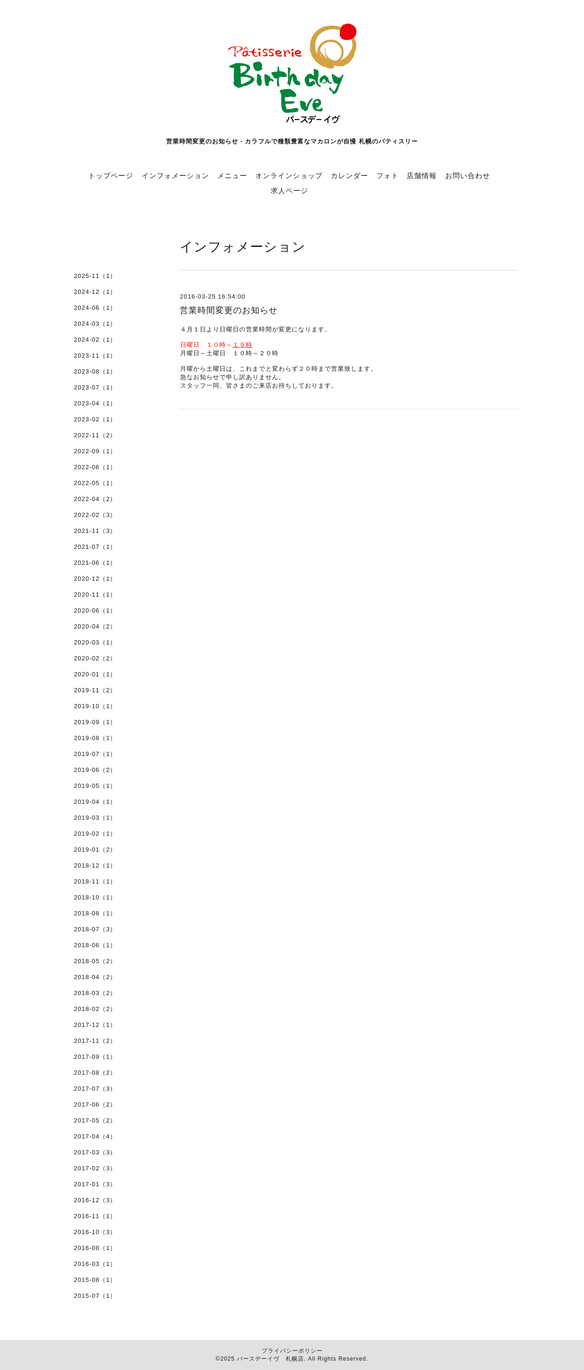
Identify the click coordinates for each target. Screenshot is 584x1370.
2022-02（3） (95, 514)
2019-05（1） (95, 785)
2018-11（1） (95, 881)
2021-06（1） (95, 562)
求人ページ (289, 191)
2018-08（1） (95, 913)
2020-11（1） (95, 594)
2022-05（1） (95, 483)
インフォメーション (175, 176)
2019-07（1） (95, 753)
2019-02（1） (95, 833)
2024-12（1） (95, 291)
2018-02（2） (95, 1008)
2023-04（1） (95, 403)
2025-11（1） (95, 275)
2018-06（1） (95, 945)
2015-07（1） (95, 1295)
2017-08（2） (95, 1072)
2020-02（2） (95, 658)
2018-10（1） (95, 897)
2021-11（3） (95, 530)
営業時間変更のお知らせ (229, 310)
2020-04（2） (95, 626)
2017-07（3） (95, 1088)
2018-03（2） (95, 992)
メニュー (232, 176)
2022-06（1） (95, 467)
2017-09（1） (95, 1056)
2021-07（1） (95, 546)
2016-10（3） (95, 1231)
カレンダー (349, 176)
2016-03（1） (95, 1263)
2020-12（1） (95, 578)
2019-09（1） (95, 722)
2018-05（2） (95, 961)
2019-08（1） (95, 737)
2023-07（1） (95, 387)
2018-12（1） (95, 865)
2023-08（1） (95, 371)
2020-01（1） (95, 674)
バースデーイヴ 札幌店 (270, 1358)
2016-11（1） (95, 1216)
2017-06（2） (95, 1104)
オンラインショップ (289, 176)
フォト (387, 176)
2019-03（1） (95, 817)
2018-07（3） (95, 929)
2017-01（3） (95, 1184)
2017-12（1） (95, 1024)
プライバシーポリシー (292, 1351)
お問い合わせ (467, 176)
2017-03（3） (95, 1152)
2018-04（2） (95, 977)
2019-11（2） (95, 690)
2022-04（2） (95, 498)
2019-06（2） (95, 769)
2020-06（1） (95, 610)
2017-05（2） (95, 1120)
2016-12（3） (95, 1200)
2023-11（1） (95, 355)
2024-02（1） (95, 339)
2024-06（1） (95, 307)
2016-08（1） (95, 1247)
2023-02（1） (95, 419)
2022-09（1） (95, 451)
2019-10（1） (95, 706)
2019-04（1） (95, 801)
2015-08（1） (95, 1279)
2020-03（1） (95, 642)
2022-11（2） (95, 435)
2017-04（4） (95, 1136)
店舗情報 (422, 176)
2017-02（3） (95, 1168)
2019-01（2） (95, 849)
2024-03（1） (95, 323)
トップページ (110, 176)
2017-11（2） (95, 1040)
